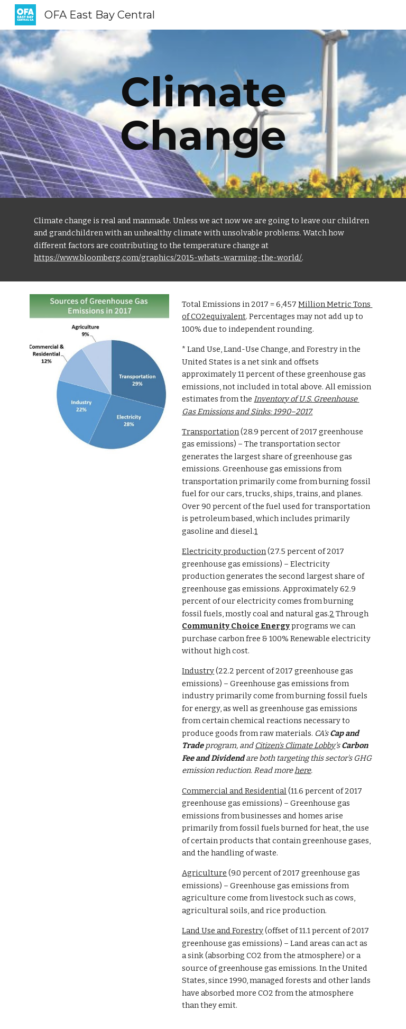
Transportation (210, 431)
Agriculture (204, 873)
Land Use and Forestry (222, 930)
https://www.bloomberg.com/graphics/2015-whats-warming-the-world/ (168, 257)
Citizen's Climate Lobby (295, 745)
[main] (203, 113)
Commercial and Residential (234, 791)
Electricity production (224, 551)
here (302, 770)
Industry (198, 671)
